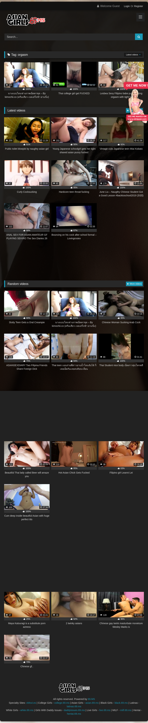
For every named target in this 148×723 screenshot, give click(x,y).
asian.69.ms (92, 702)
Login (127, 6)
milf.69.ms (125, 710)
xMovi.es (31, 702)
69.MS (91, 699)
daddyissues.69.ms (74, 710)
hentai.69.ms (74, 713)
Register (138, 6)
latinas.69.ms (74, 706)
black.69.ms (121, 702)
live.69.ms (104, 710)
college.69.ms (62, 702)
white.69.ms (26, 710)
